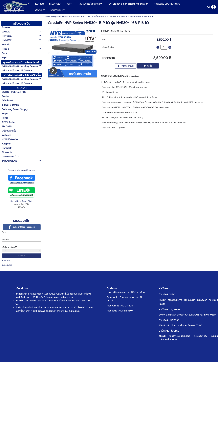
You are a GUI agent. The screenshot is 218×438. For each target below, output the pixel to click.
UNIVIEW (66, 16)
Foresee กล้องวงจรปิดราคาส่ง (22, 170)
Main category (52, 16)
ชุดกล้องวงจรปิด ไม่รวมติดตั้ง (22, 75)
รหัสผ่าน (5, 239)
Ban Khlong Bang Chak (21, 201)
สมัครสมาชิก (7, 265)
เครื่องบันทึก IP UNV (82, 16)
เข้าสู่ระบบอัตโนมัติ (9, 247)
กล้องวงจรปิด (21, 23)
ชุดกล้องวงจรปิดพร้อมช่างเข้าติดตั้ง (21, 62)
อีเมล (4, 232)
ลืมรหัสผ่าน (6, 260)
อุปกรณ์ (21, 88)
